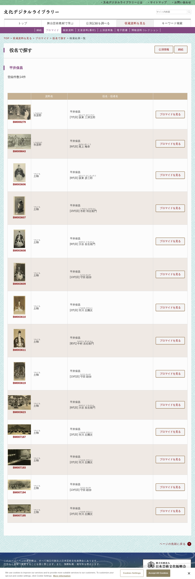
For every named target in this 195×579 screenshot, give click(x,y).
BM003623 (19, 412)
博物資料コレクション (144, 30)
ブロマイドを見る (170, 114)
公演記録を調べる (98, 23)
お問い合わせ (182, 2)
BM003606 (19, 184)
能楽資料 (68, 30)
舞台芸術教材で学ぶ (60, 23)
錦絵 (39, 30)
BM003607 (19, 217)
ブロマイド (52, 30)
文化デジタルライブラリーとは (122, 2)
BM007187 (19, 436)
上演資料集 (106, 30)
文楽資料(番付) (86, 30)
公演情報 (164, 49)
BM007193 (19, 467)
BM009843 (19, 151)
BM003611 (19, 349)
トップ (22, 23)
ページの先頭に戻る (173, 543)
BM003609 (19, 283)
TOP (6, 38)
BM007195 (19, 515)
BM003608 (19, 250)
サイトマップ (158, 2)
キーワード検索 (172, 23)
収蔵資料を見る (135, 23)
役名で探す (59, 38)
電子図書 (122, 30)
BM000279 (19, 121)
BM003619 (19, 382)
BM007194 (19, 492)
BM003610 (19, 316)
